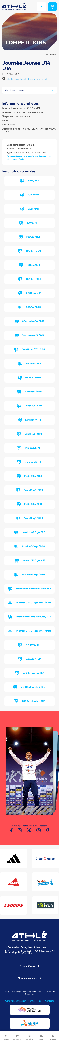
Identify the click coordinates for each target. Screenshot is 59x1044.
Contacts (49, 1000)
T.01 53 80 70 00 (12, 953)
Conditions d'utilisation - (16, 1000)
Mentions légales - (36, 1000)
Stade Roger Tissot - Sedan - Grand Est (27, 78)
